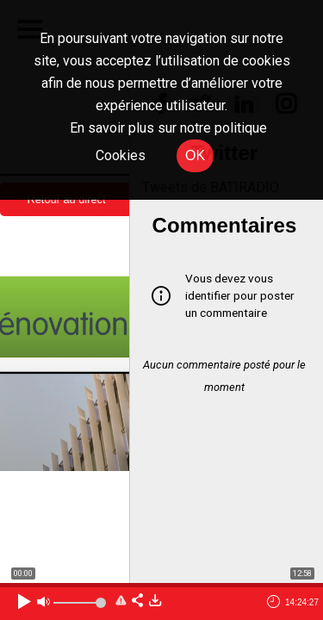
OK (195, 155)
